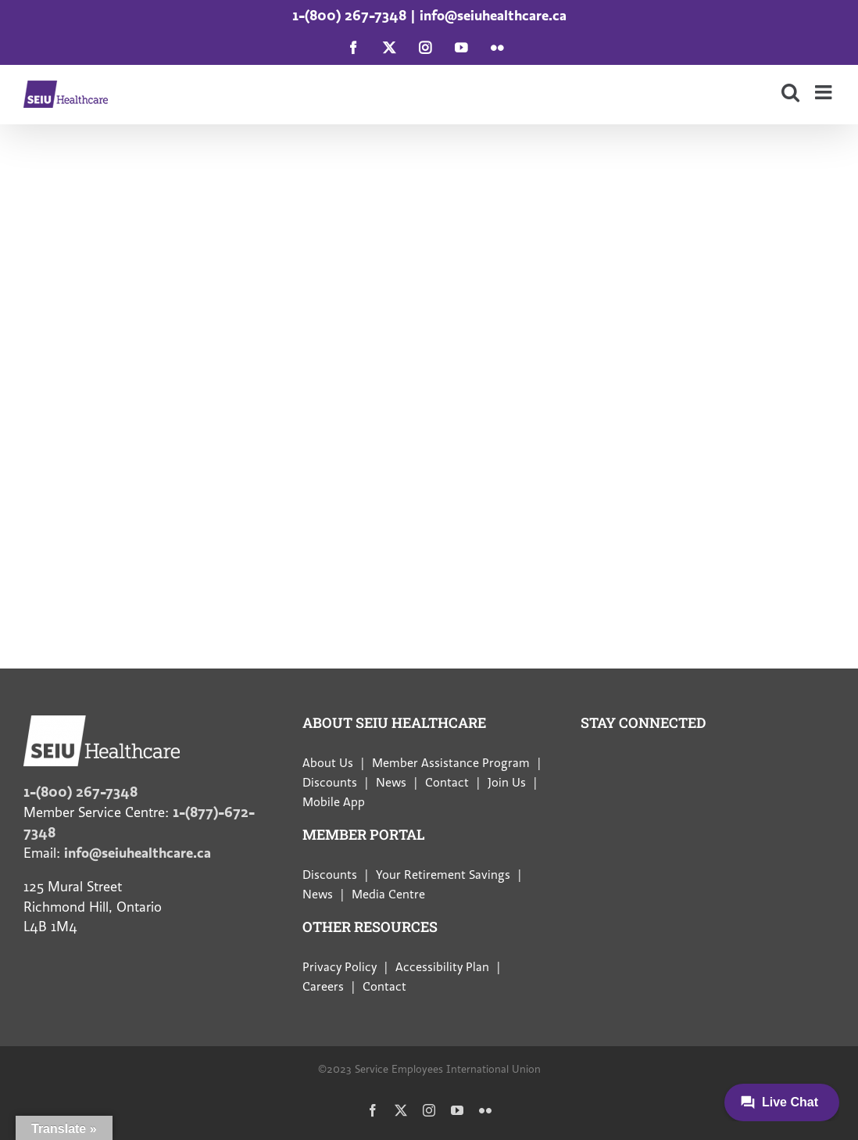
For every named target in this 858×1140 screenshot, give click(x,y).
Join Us (507, 783)
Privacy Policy (339, 967)
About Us (327, 763)
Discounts (329, 783)
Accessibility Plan (442, 967)
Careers (323, 987)
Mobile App (333, 802)
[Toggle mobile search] (790, 92)
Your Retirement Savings (443, 875)
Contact (447, 783)
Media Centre (388, 894)
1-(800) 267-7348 (349, 15)
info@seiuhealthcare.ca (493, 15)
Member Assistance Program (451, 763)
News (391, 783)
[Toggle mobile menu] (825, 92)
